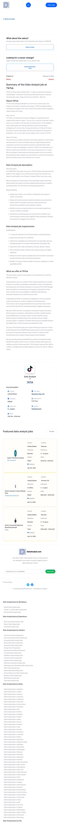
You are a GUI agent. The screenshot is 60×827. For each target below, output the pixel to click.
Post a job (51, 5)
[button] (28, 5)
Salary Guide (30, 47)
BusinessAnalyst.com (30, 67)
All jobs (51, 431)
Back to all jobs (9, 19)
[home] (6, 5)
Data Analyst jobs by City (12, 821)
